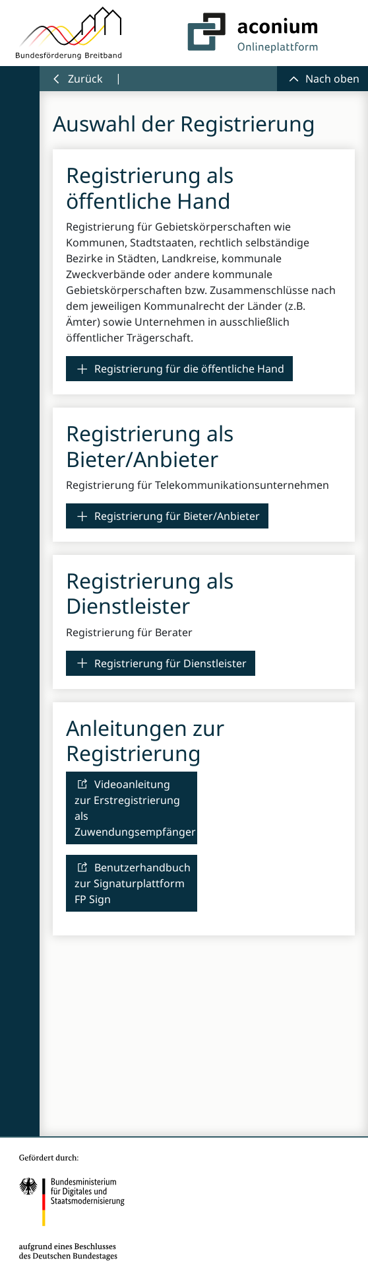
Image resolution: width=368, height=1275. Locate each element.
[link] (179, 368)
